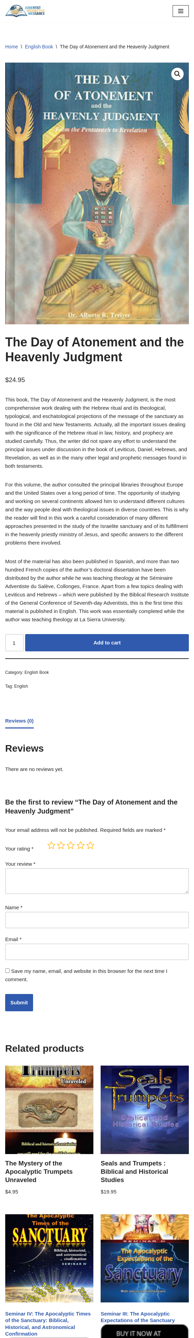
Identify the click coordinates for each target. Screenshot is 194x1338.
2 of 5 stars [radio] (61, 845)
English (21, 686)
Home (11, 46)
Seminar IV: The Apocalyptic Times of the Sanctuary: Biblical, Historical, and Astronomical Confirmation (48, 1324)
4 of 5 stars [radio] (80, 845)
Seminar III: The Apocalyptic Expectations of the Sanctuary (138, 1317)
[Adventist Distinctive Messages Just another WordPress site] (26, 11)
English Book (39, 46)
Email (13, 939)
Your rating (19, 849)
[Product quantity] (14, 642)
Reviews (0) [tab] (19, 721)
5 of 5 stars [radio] (90, 845)
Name (13, 907)
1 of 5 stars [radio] (51, 845)
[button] (177, 74)
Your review (20, 864)
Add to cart (107, 642)
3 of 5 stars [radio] (71, 845)
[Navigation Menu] (181, 11)
